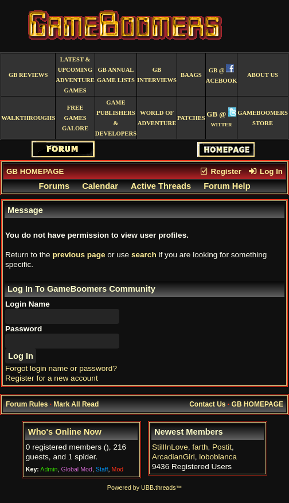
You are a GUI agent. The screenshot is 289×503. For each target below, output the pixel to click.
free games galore (75, 118)
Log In (265, 171)
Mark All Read (76, 404)
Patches (191, 118)
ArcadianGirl (173, 456)
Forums (53, 186)
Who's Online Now (64, 431)
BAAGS (191, 75)
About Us (262, 75)
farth (200, 447)
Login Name (27, 304)
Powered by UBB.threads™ (144, 487)
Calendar (100, 186)
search (144, 254)
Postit (222, 447)
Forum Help (227, 186)
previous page (78, 254)
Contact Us (207, 404)
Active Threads (161, 186)
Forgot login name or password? (61, 368)
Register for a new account (51, 378)
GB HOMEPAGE (35, 171)
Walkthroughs (28, 118)
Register (220, 171)
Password (23, 328)
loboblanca (218, 456)
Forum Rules (27, 404)
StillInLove (170, 447)
